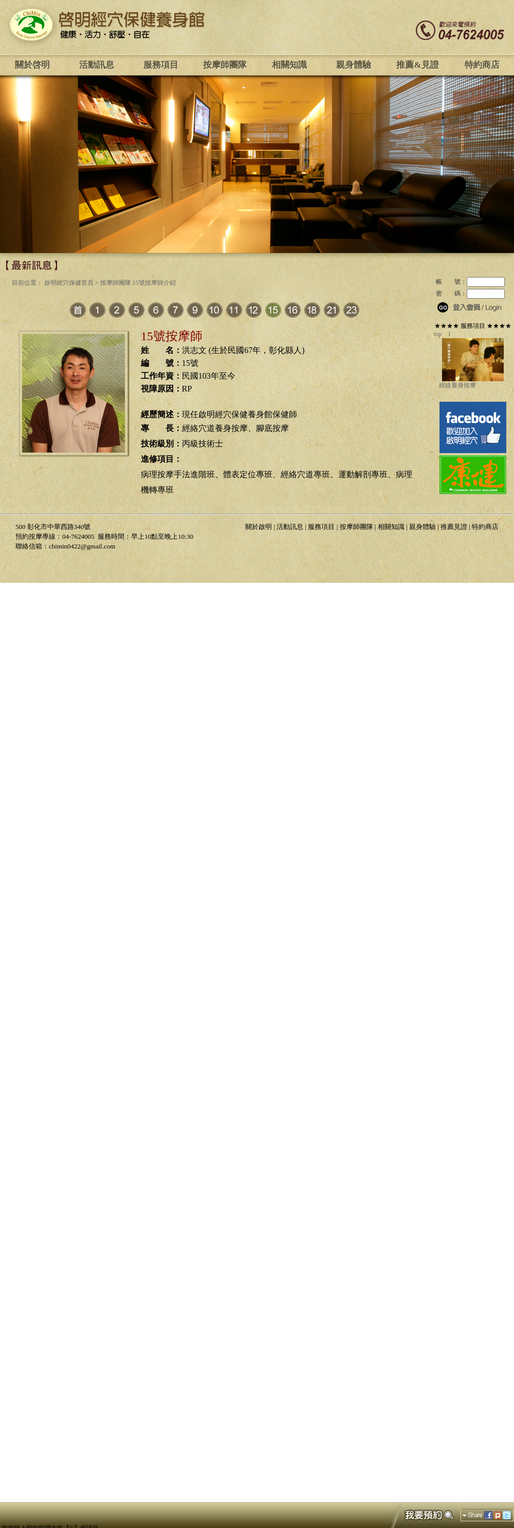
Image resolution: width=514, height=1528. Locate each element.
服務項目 (160, 65)
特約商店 (482, 65)
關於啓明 (32, 65)
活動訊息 (96, 65)
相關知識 (289, 65)
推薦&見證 (417, 65)
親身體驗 (353, 65)
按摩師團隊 (225, 65)
